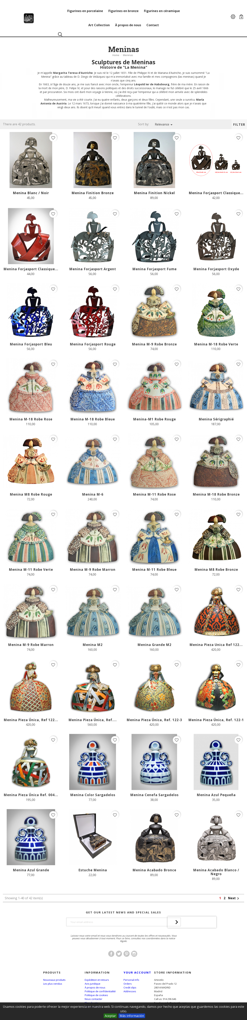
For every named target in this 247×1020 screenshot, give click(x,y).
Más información (132, 1016)
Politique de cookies (96, 995)
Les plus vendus (52, 983)
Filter (239, 124)
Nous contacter (93, 999)
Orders (127, 983)
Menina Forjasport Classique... (216, 193)
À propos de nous (95, 987)
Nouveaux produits (54, 980)
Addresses (129, 991)
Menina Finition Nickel (154, 193)
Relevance (164, 124)
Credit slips (129, 987)
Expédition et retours (97, 980)
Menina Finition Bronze (93, 193)
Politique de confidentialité (100, 991)
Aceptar (110, 1016)
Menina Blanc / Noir (31, 193)
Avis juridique (92, 983)
